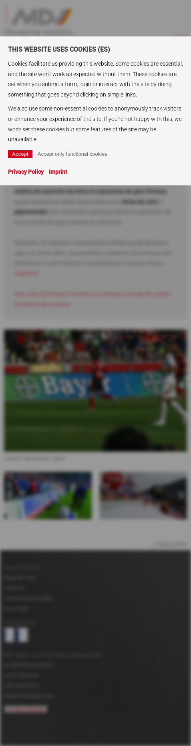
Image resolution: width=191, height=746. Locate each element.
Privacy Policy (26, 172)
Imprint (58, 172)
